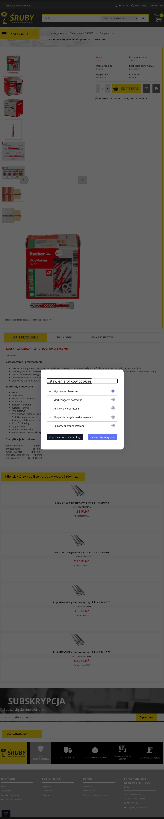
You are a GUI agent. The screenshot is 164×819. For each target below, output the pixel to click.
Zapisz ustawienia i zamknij (64, 437)
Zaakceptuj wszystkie (103, 437)
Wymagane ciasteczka (66, 391)
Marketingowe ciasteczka (68, 400)
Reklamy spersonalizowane (69, 426)
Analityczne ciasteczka (66, 408)
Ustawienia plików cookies (69, 381)
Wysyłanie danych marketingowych (74, 417)
